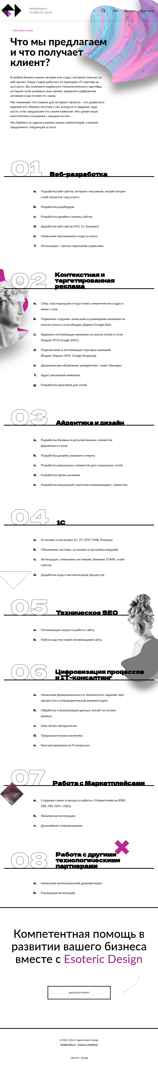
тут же (84, 1057)
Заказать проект (79, 992)
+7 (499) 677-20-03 (40, 12)
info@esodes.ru (38, 8)
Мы (115, 10)
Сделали (147, 10)
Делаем (129, 10)
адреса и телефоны (87, 1044)
